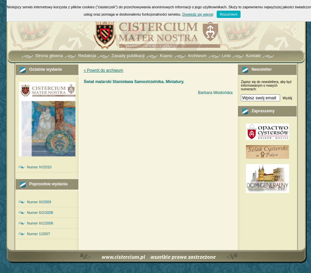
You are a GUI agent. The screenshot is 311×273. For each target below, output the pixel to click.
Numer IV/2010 (39, 167)
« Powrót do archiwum (103, 70)
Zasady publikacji (128, 55)
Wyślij (287, 98)
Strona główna (49, 55)
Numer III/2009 (39, 202)
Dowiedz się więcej (197, 14)
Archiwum (197, 55)
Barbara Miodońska (215, 92)
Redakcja (87, 55)
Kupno (166, 55)
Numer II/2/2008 (40, 213)
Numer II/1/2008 (40, 223)
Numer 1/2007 (38, 234)
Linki (226, 55)
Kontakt (253, 55)
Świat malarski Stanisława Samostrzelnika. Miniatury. (134, 81)
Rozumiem (229, 14)
